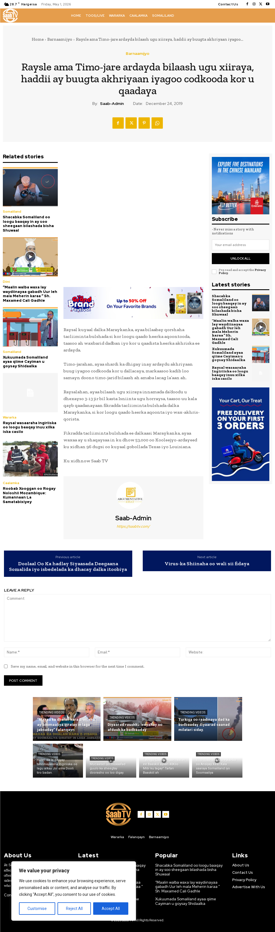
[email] (240, 245)
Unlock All (241, 258)
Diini (6, 281)
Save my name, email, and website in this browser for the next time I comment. (77, 666)
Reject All (74, 908)
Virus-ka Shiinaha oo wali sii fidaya (207, 564)
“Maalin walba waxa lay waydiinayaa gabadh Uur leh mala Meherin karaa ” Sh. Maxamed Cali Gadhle (30, 294)
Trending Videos (51, 712)
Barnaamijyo (59, 39)
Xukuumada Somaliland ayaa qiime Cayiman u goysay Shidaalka (25, 361)
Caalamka (11, 483)
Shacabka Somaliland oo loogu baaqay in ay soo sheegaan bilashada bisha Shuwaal (28, 224)
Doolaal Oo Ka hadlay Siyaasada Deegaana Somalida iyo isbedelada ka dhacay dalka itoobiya (68, 566)
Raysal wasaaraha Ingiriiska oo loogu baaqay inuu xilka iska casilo (29, 427)
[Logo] (10, 15)
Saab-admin (112, 103)
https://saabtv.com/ (133, 526)
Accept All (111, 908)
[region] (73, 891)
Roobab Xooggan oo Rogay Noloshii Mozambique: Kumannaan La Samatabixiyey (29, 495)
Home (38, 39)
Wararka (9, 417)
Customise (37, 908)
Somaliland (12, 211)
